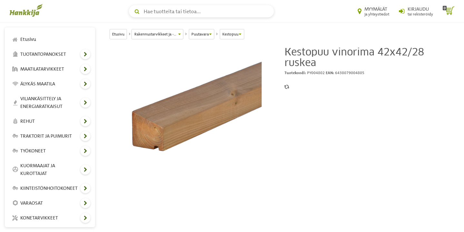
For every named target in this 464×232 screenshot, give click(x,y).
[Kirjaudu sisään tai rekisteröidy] (416, 11)
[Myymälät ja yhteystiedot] (373, 11)
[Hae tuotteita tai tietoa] (201, 11)
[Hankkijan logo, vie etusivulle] (27, 10)
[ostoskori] (448, 11)
